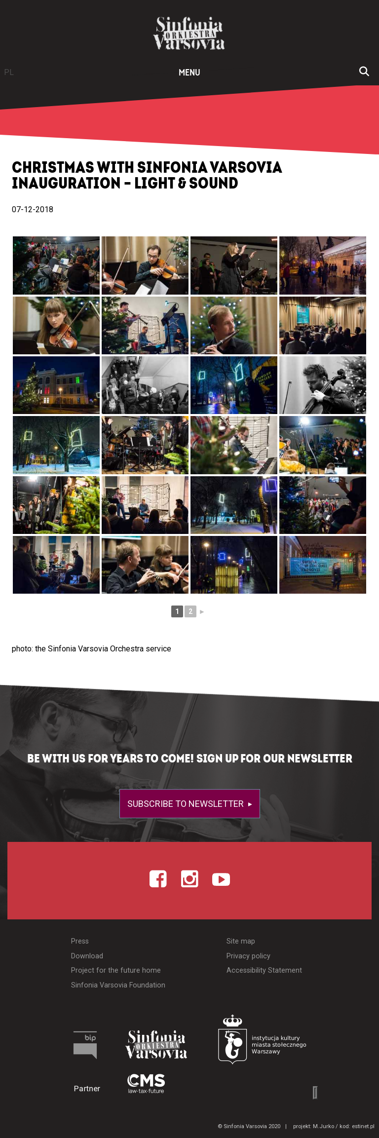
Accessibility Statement (264, 970)
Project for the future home (116, 970)
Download (87, 956)
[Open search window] (364, 72)
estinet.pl (363, 1126)
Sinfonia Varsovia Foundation (118, 985)
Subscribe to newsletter (186, 803)
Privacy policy (248, 956)
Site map (241, 941)
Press (80, 941)
